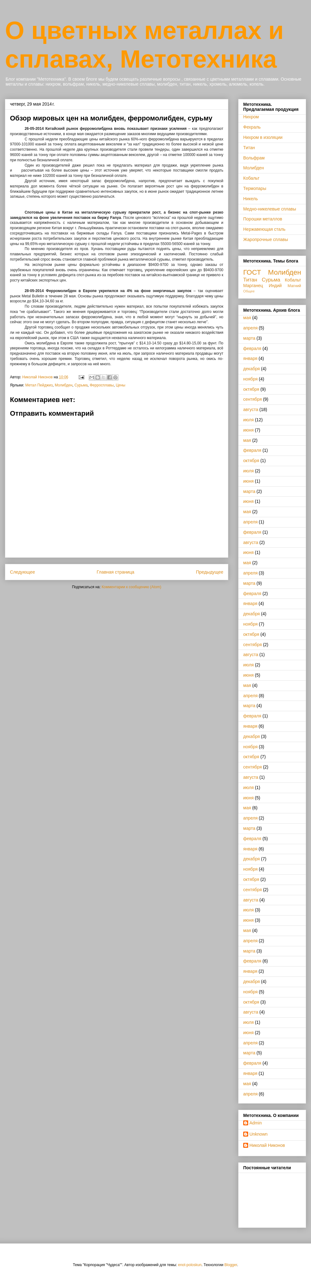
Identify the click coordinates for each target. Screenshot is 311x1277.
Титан (249, 147)
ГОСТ (252, 272)
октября (251, 389)
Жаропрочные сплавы (265, 239)
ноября (250, 378)
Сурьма (80, 385)
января (250, 358)
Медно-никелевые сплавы (269, 208)
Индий (275, 285)
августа (250, 409)
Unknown (258, 1134)
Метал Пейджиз (39, 385)
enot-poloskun (189, 1265)
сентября (252, 399)
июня (248, 430)
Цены (120, 385)
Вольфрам (254, 157)
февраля (252, 348)
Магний (294, 286)
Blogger (231, 1265)
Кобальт (251, 178)
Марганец (253, 285)
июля (248, 419)
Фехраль (252, 127)
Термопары (254, 188)
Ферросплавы (102, 385)
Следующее (22, 572)
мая (247, 317)
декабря (251, 368)
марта (249, 338)
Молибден (63, 385)
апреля (250, 327)
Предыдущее (209, 572)
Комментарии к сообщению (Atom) (131, 587)
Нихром (251, 116)
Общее (249, 291)
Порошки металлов (262, 218)
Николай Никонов (267, 1145)
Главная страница (115, 572)
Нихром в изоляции (262, 137)
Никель (250, 198)
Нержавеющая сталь (264, 229)
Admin (255, 1122)
